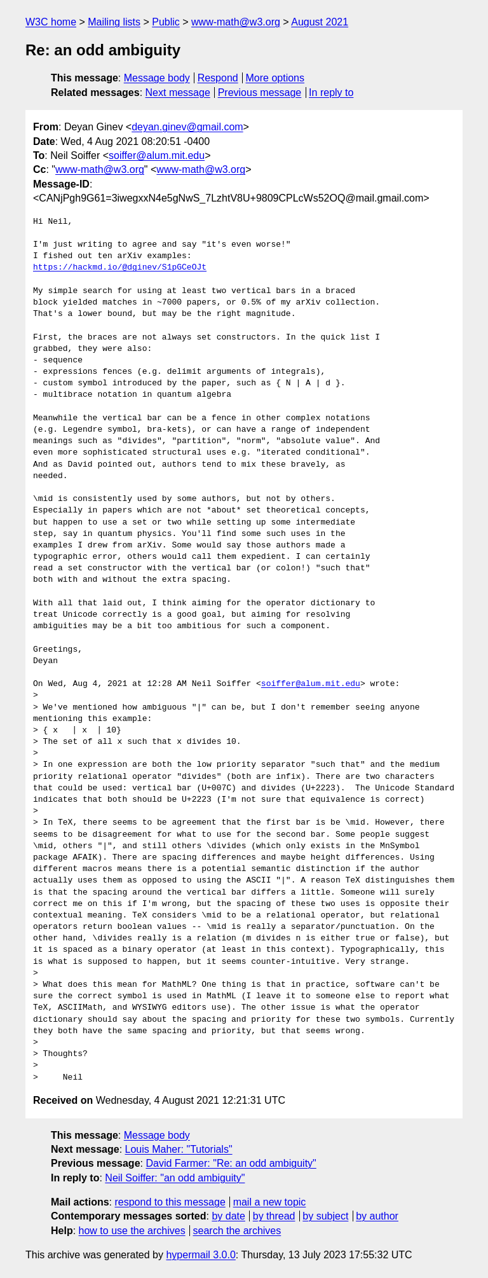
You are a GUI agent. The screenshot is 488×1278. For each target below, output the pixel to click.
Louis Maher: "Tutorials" (179, 1149)
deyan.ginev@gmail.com (187, 126)
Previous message (260, 92)
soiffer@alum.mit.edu (157, 155)
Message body (157, 77)
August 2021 (319, 22)
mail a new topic (269, 1202)
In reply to (331, 92)
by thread (274, 1216)
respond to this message (169, 1202)
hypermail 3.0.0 (200, 1254)
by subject (325, 1216)
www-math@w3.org (235, 22)
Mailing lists (114, 22)
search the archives (237, 1230)
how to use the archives (132, 1230)
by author (377, 1216)
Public (166, 22)
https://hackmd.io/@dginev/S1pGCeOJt (120, 267)
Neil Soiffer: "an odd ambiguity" (175, 1177)
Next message (178, 92)
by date (228, 1216)
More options (275, 77)
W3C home (50, 22)
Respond (218, 77)
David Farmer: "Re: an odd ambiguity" (231, 1163)
